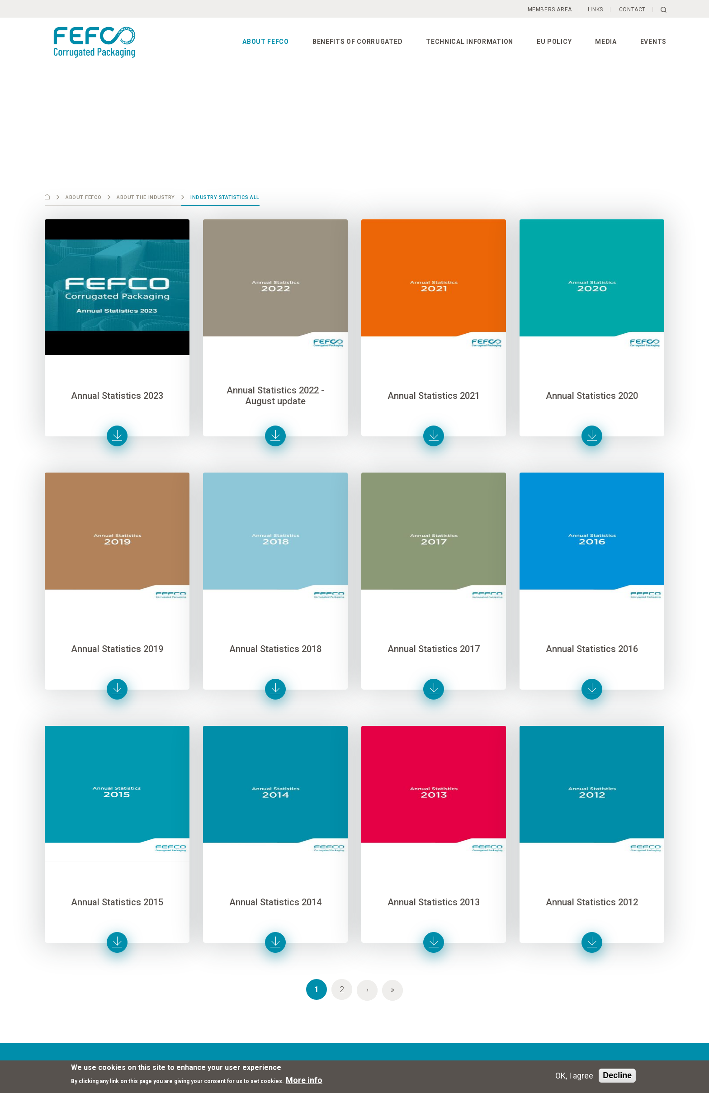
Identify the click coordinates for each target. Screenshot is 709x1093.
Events (653, 41)
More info (304, 1080)
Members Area (550, 9)
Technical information (469, 41)
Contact (632, 9)
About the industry (146, 197)
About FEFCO (265, 41)
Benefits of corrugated (357, 41)
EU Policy (554, 41)
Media (606, 41)
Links (595, 9)
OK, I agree (574, 1075)
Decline (617, 1075)
